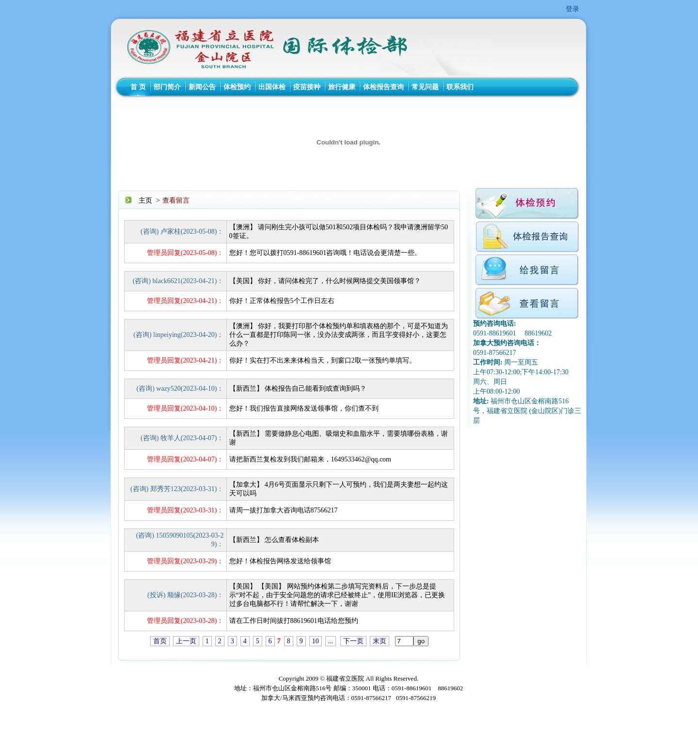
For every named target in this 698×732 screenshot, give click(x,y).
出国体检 (272, 87)
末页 (379, 641)
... (330, 641)
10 (315, 641)
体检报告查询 (383, 87)
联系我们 (460, 87)
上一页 (186, 641)
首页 (160, 641)
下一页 (353, 641)
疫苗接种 (306, 87)
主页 (145, 200)
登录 (572, 9)
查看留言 (176, 200)
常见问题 (425, 87)
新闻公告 (202, 87)
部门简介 (167, 87)
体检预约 (237, 87)
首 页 (138, 87)
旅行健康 (341, 87)
